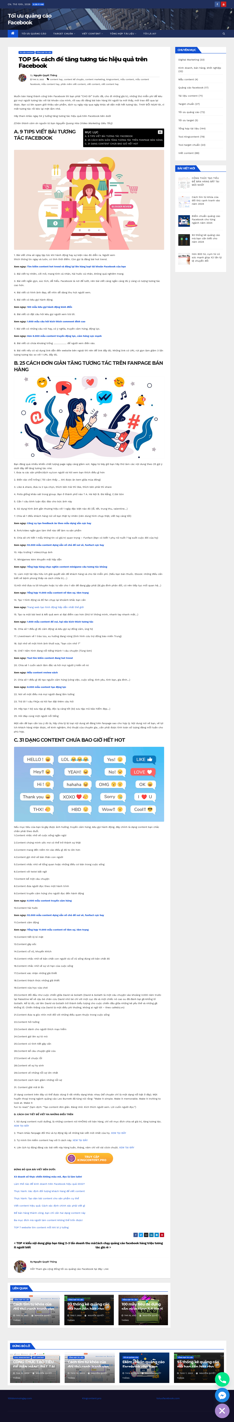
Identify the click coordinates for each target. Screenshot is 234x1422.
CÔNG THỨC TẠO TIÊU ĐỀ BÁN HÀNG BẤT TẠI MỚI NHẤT (34, 1367)
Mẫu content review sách (42, 672)
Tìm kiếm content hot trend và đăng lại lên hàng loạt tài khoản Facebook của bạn (76, 266)
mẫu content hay (50, 84)
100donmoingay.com (20, 1398)
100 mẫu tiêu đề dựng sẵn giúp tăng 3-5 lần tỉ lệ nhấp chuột (142, 1309)
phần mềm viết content (73, 84)
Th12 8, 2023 (132, 1373)
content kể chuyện (74, 79)
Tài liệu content (26, 52)
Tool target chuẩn (189, 144)
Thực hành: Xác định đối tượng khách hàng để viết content (49, 1191)
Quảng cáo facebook (190, 87)
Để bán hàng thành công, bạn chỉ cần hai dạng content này (49, 1212)
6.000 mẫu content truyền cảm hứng (49, 900)
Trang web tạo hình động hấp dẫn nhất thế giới (55, 607)
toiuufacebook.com (168, 1398)
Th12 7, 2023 (186, 1373)
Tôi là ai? (149, 33)
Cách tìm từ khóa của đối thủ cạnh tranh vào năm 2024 (33, 1309)
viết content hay (110, 84)
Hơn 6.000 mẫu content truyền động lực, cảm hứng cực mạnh (64, 336)
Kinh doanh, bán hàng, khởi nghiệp (199, 67)
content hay (56, 79)
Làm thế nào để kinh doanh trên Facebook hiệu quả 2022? (49, 1183)
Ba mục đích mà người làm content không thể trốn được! (48, 1220)
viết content (93, 84)
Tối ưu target (186, 120)
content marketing (95, 79)
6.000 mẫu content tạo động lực (46, 687)
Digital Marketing (188, 59)
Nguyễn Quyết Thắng (45, 75)
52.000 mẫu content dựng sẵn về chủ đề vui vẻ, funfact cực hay (65, 545)
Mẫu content (186, 79)
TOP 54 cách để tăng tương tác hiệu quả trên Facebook (83, 62)
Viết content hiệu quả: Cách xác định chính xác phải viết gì (49, 1205)
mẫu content (127, 79)
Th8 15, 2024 (22, 1373)
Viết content (92, 33)
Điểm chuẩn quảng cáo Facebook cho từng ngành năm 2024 (143, 1367)
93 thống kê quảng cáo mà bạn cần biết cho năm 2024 (88, 1309)
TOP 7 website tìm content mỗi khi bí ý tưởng (41, 1227)
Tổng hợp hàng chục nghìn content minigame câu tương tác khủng (67, 566)
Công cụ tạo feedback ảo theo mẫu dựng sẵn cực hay (59, 523)
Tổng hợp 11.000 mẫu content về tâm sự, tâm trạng (58, 592)
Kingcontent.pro (91, 1398)
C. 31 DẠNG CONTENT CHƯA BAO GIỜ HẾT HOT (111, 143)
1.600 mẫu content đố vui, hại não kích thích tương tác (60, 621)
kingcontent (112, 79)
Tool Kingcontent (188, 136)
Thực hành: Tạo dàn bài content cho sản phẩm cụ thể (46, 1198)
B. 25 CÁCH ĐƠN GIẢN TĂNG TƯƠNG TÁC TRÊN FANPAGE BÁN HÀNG (124, 140)
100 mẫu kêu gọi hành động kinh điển (49, 306)
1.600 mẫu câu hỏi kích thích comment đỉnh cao (56, 321)
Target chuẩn (64, 33)
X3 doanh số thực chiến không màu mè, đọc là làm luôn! (48, 1176)
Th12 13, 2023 (78, 1373)
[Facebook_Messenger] (222, 1395)
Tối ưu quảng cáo (33, 33)
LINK (106, 1269)
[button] (224, 33)
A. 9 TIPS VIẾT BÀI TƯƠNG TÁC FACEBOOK (109, 136)
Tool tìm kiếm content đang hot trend (50, 658)
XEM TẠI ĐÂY (21, 1125)
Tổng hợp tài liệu (123, 33)
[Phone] (222, 1379)
